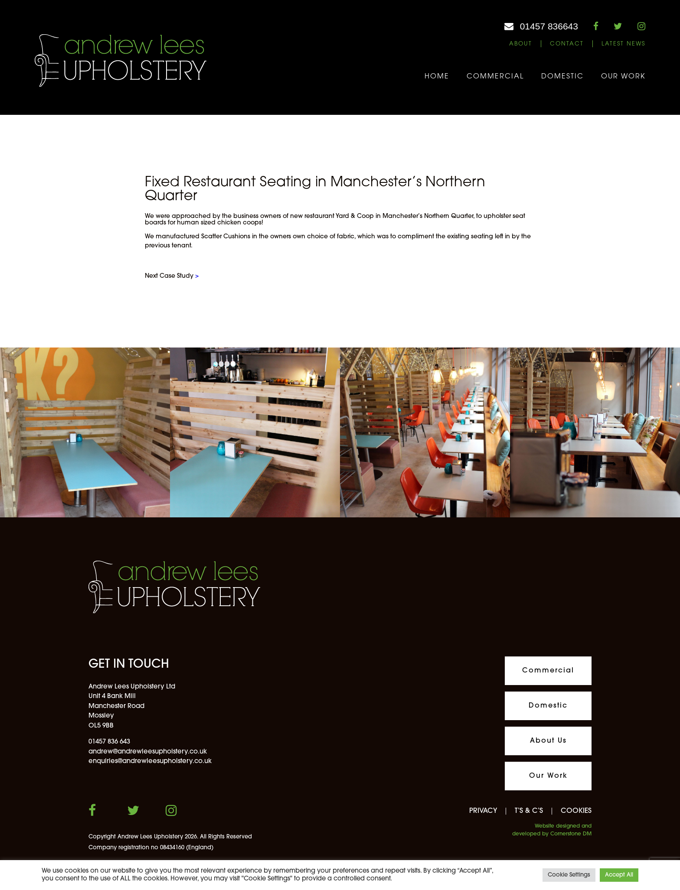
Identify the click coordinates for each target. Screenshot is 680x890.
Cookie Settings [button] (569, 875)
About (520, 44)
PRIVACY (483, 811)
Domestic (562, 76)
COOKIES (576, 811)
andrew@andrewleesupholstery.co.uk (147, 752)
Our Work (623, 76)
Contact (567, 44)
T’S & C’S (529, 811)
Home (437, 76)
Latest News (623, 44)
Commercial (495, 76)
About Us (548, 740)
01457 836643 (549, 26)
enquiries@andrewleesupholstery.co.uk (150, 761)
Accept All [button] (619, 875)
